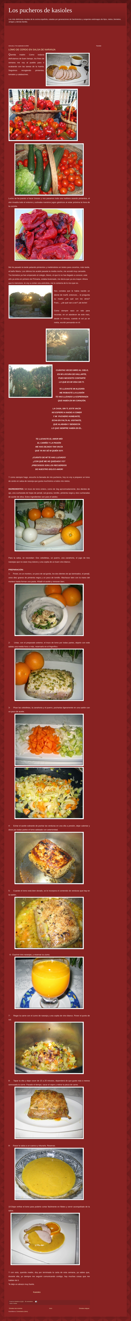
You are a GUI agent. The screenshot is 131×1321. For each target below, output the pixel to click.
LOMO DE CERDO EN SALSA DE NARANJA (31, 49)
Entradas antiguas (84, 1308)
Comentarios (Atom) (22, 1311)
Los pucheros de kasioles (40, 10)
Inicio (50, 1308)
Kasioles (37, 1292)
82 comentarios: (29, 1301)
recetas (15, 1303)
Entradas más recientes (15, 1308)
